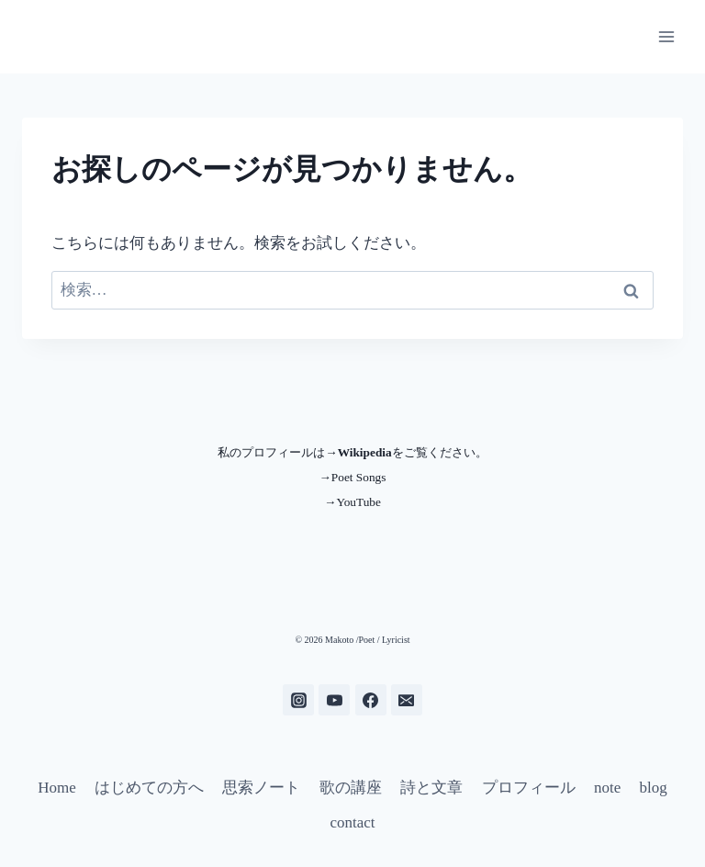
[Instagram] (298, 699)
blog (653, 787)
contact (352, 822)
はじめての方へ (149, 787)
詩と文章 (431, 787)
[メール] (406, 699)
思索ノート (261, 787)
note (607, 787)
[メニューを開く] (666, 36)
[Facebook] (370, 699)
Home (57, 787)
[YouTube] (334, 699)
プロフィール (529, 787)
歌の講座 (350, 787)
